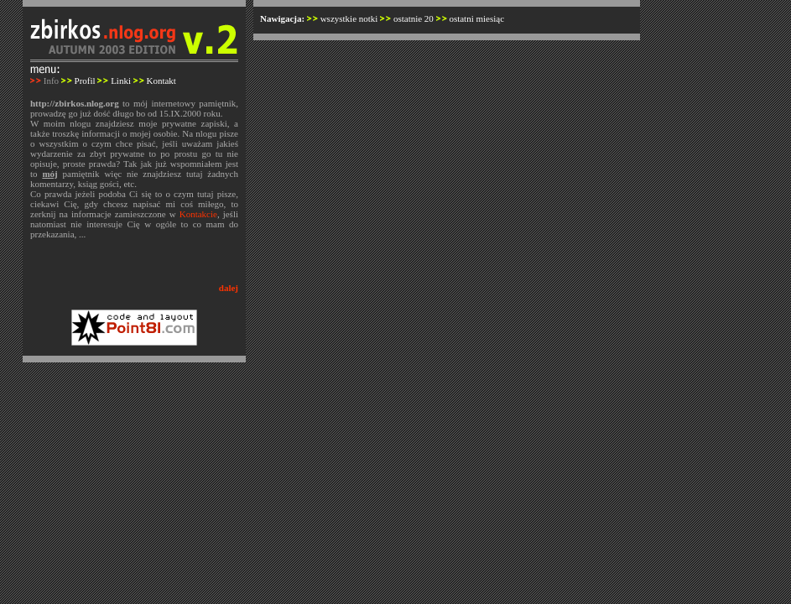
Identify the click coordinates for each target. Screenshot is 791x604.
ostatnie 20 (413, 18)
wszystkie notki (349, 18)
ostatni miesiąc (476, 18)
